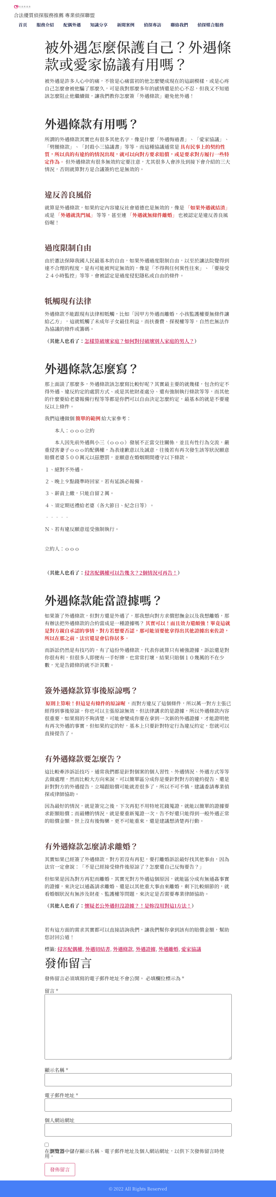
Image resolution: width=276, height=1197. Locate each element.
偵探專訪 (152, 25)
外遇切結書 (97, 949)
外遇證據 (146, 949)
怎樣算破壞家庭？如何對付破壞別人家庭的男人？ (139, 341)
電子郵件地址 (61, 1095)
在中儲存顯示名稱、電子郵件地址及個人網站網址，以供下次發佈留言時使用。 (134, 1154)
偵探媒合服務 (210, 25)
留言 (51, 990)
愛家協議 (191, 949)
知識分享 (99, 25)
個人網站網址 (60, 1120)
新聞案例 (125, 25)
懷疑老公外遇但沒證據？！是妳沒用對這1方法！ (138, 905)
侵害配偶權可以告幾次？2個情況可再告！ (131, 572)
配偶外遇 (72, 25)
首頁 (22, 25)
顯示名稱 (56, 1070)
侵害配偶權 (69, 949)
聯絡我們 (179, 25)
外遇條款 (123, 949)
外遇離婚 (168, 949)
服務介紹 (45, 25)
